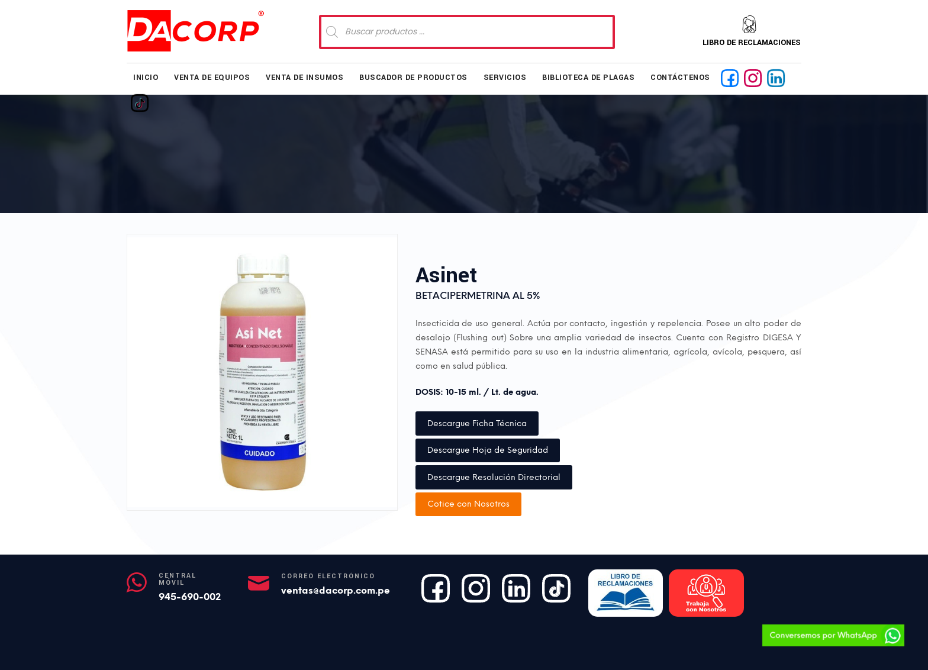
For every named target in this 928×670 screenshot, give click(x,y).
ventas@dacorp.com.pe (335, 590)
